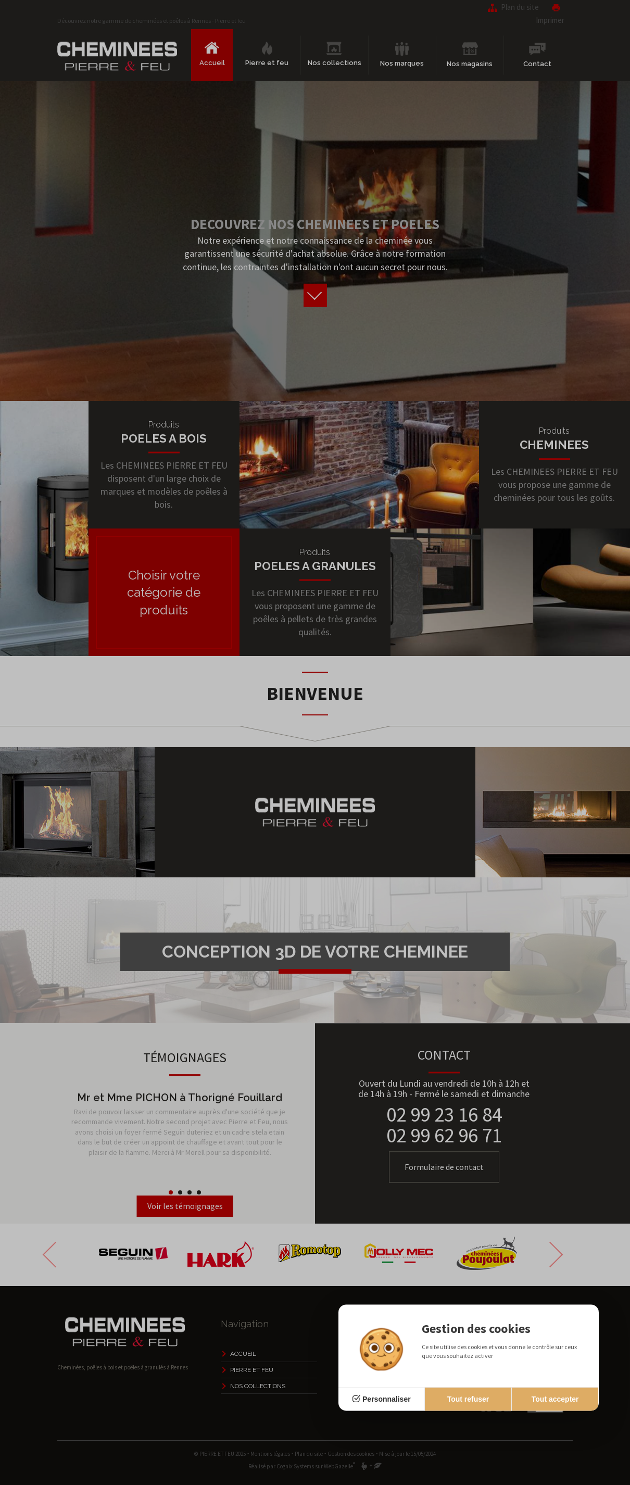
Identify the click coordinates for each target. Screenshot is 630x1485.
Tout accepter (555, 1399)
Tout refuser (468, 1399)
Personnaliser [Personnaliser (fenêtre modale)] (386, 1399)
